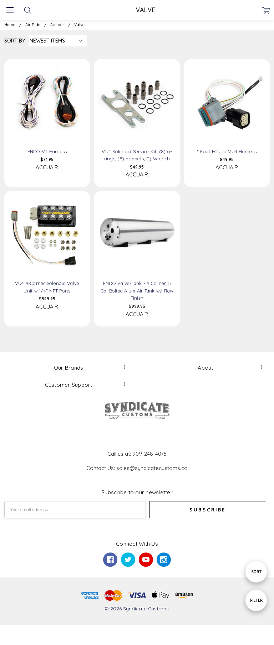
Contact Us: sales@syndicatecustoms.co (137, 468)
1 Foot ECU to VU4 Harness (227, 151)
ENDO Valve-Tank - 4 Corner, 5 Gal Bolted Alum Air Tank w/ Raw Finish (137, 290)
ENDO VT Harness (47, 151)
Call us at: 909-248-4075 (137, 453)
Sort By (14, 41)
